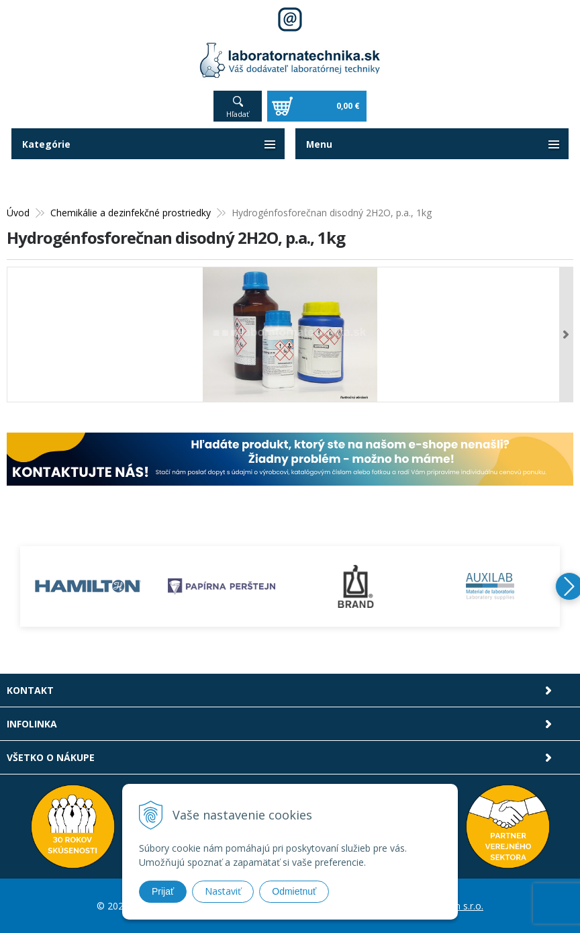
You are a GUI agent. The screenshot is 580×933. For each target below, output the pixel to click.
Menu (319, 144)
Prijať (163, 891)
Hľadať (237, 114)
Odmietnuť (294, 891)
